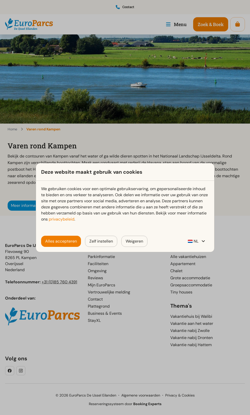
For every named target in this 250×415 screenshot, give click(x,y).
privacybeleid (61, 219)
